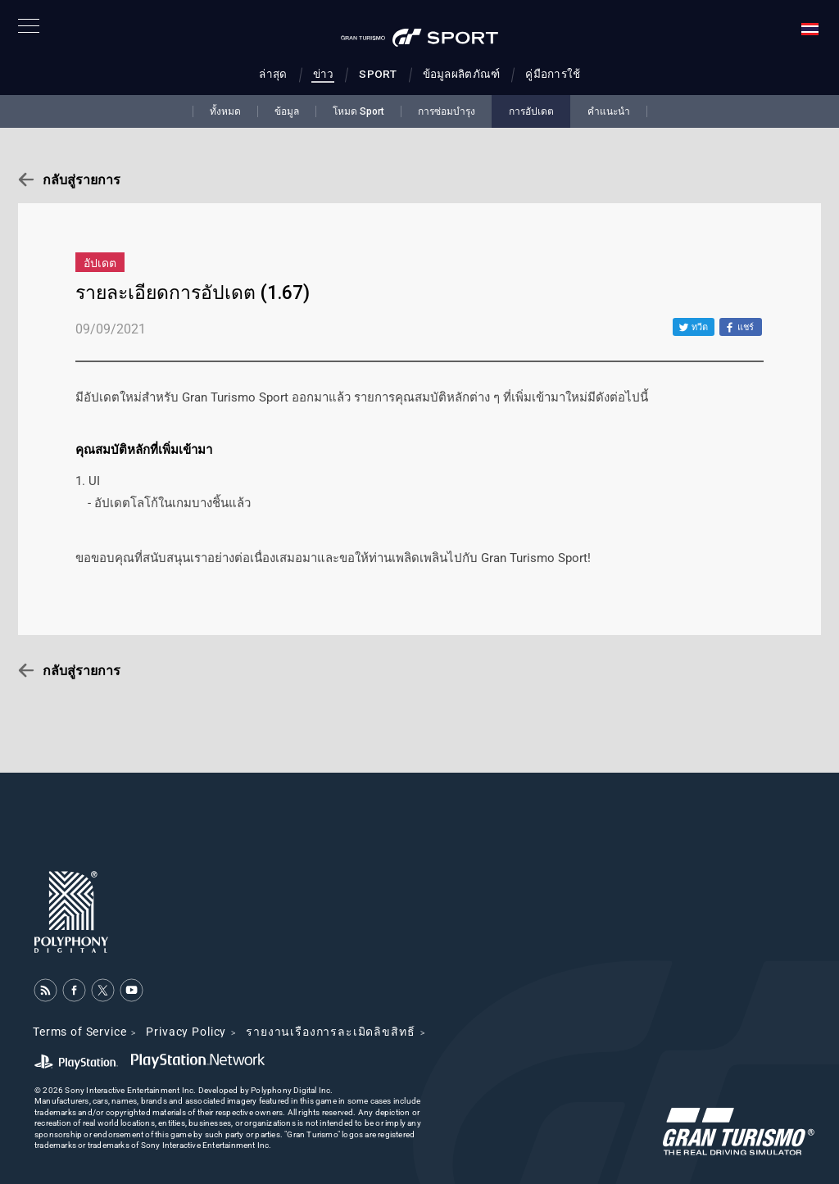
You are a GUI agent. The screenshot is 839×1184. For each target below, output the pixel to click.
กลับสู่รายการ (81, 180)
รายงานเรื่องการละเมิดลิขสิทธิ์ (330, 1031)
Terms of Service (79, 1031)
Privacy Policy (186, 1031)
